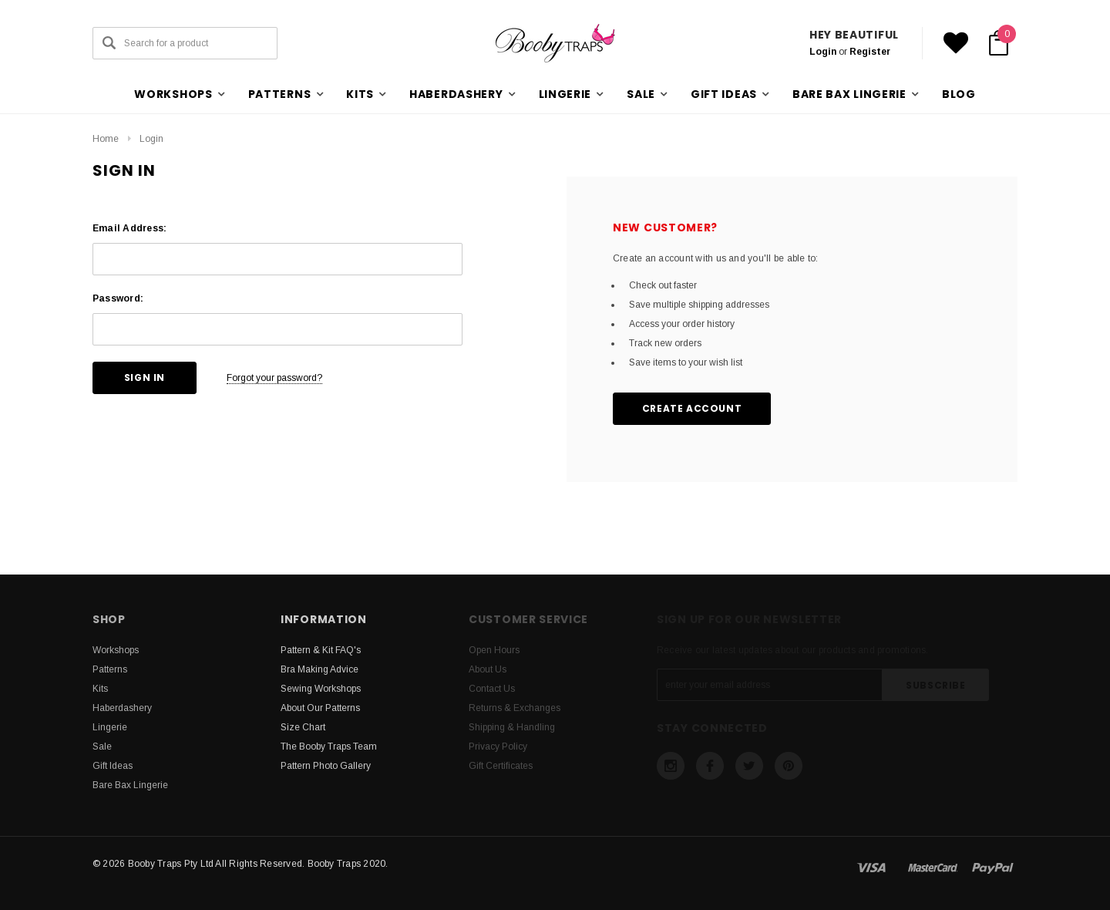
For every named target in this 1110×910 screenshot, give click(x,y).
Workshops (115, 650)
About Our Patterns (320, 708)
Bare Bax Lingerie (130, 785)
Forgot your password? (274, 377)
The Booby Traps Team (329, 746)
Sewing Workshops (321, 688)
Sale (102, 746)
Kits (100, 688)
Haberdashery (122, 708)
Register (869, 51)
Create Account (692, 408)
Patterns (109, 669)
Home (105, 138)
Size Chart (303, 727)
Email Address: (129, 228)
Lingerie (109, 727)
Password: (117, 298)
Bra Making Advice (319, 669)
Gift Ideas (112, 765)
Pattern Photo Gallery (326, 765)
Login (822, 51)
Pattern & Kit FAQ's (321, 650)
